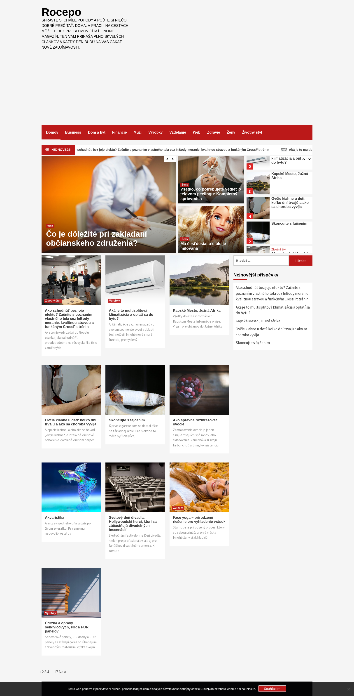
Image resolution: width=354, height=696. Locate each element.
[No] (348, 689)
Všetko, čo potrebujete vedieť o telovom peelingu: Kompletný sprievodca (210, 194)
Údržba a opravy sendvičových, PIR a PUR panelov (66, 627)
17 (56, 672)
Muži (138, 132)
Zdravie (213, 132)
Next (62, 672)
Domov (52, 132)
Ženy (231, 132)
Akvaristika (54, 517)
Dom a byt (96, 132)
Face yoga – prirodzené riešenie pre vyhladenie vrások (199, 520)
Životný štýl (252, 132)
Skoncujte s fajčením (289, 223)
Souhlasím (272, 688)
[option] (109, 204)
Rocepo (61, 12)
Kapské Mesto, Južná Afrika (197, 310)
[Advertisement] (177, 84)
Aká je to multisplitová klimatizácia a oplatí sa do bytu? (290, 158)
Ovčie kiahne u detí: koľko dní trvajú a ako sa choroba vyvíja (290, 203)
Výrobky (155, 132)
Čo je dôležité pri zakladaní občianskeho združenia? (96, 238)
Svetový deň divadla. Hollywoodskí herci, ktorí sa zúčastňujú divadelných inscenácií (133, 524)
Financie (119, 132)
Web (196, 132)
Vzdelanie (177, 132)
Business (73, 132)
